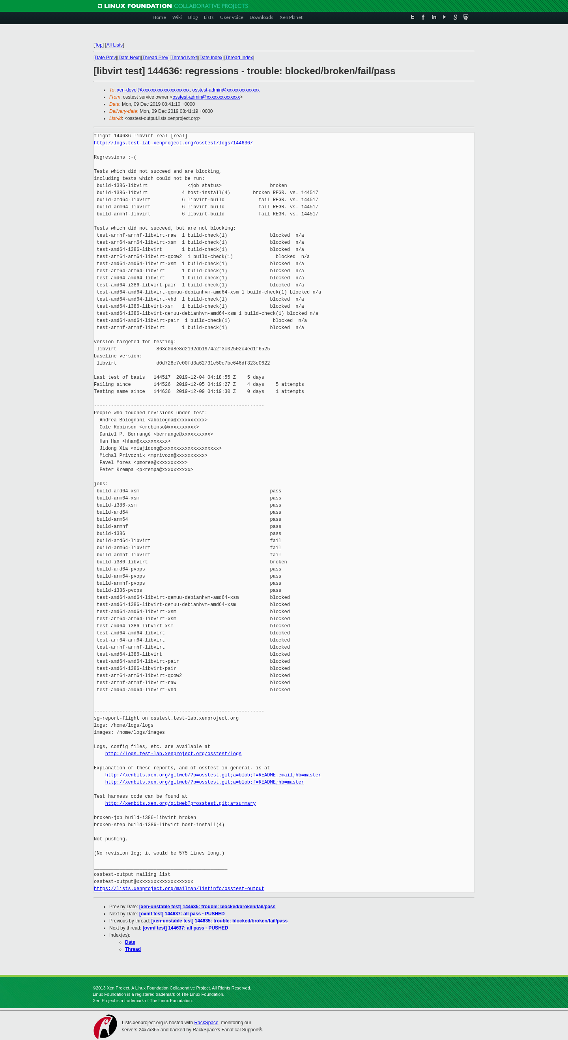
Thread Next (184, 57)
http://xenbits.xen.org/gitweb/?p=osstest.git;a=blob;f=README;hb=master (204, 782)
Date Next (128, 57)
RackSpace (206, 1022)
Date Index (211, 57)
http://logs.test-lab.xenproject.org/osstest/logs (173, 753)
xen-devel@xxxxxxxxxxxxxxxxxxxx (153, 90)
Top (98, 45)
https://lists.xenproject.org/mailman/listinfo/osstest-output (179, 888)
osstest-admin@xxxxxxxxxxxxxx (226, 90)
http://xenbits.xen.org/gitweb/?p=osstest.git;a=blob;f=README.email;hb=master (213, 775)
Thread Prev (155, 57)
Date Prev (105, 57)
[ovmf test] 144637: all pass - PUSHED (182, 914)
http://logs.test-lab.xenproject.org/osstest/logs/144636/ (173, 143)
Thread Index (239, 57)
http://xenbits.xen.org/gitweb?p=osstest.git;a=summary (180, 803)
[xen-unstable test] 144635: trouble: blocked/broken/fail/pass (207, 906)
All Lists (114, 45)
